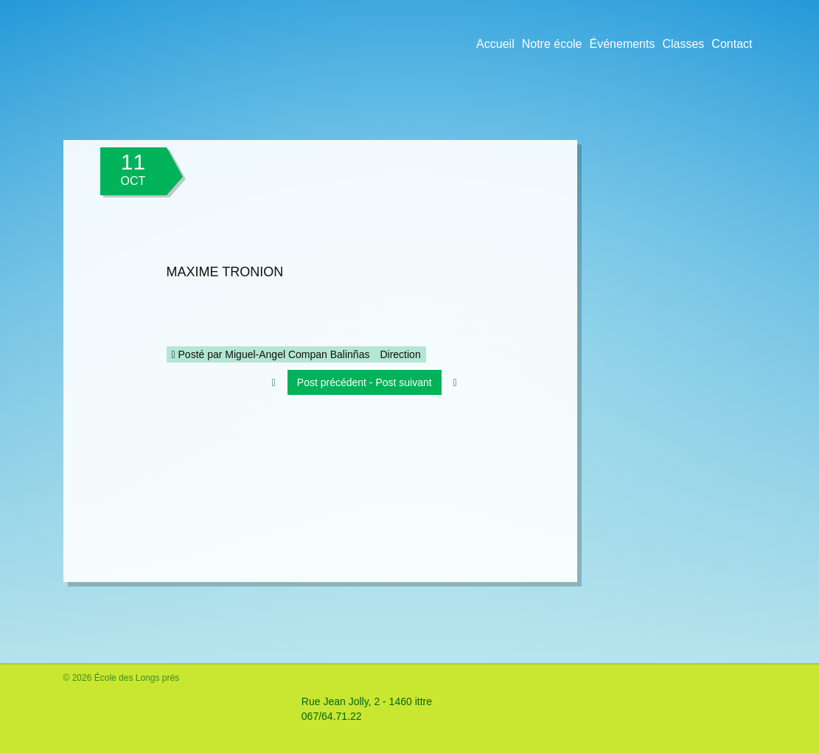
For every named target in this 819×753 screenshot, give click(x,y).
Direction (400, 354)
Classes (683, 44)
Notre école (552, 44)
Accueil (495, 44)
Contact (731, 44)
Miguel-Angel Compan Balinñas (297, 354)
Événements (622, 44)
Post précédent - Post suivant (364, 382)
